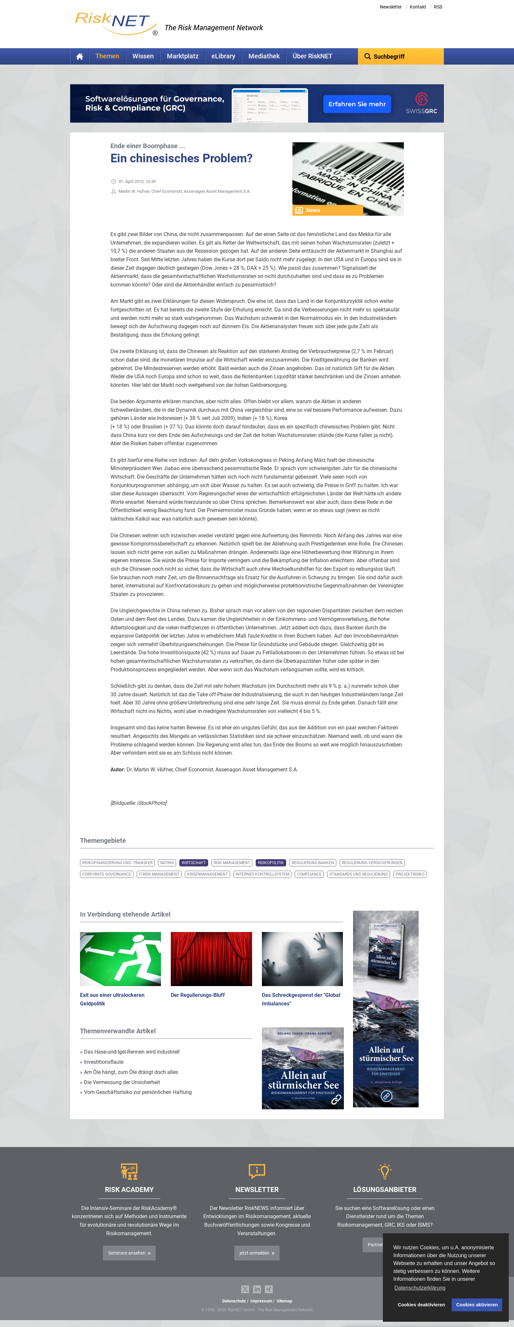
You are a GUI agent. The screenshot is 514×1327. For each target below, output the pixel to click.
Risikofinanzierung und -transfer (117, 863)
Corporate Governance (106, 874)
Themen (107, 56)
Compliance (309, 874)
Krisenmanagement (207, 874)
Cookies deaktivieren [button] (421, 1304)
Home (79, 56)
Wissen (143, 56)
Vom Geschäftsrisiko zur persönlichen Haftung (136, 1092)
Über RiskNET (312, 56)
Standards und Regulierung (358, 874)
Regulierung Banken (313, 863)
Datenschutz (234, 1300)
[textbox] (401, 56)
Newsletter (391, 7)
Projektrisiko (410, 874)
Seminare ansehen (127, 1253)
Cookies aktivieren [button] (477, 1304)
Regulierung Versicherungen (372, 863)
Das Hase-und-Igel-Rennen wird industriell (130, 1052)
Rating (167, 863)
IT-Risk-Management (159, 874)
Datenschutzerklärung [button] (419, 1288)
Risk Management (232, 863)
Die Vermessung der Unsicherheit (120, 1082)
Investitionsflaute (102, 1062)
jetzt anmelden (254, 1253)
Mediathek (264, 56)
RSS (438, 7)
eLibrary (223, 56)
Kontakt (418, 7)
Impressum (261, 1300)
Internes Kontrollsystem (262, 874)
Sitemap (284, 1300)
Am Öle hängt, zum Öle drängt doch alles (129, 1072)
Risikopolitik (271, 863)
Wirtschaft (194, 863)
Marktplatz (183, 56)
